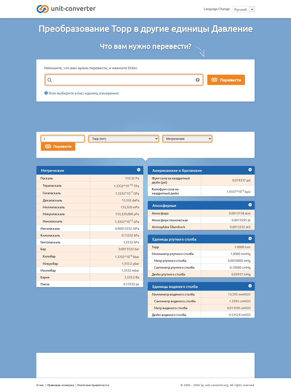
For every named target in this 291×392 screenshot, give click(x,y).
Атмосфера (160, 213)
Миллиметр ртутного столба (172, 254)
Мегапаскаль (50, 228)
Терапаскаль (52, 185)
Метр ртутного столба (170, 260)
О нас (40, 385)
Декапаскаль (52, 200)
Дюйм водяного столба (169, 315)
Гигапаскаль (52, 193)
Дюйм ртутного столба (168, 274)
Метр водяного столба (170, 308)
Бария (45, 277)
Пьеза (44, 284)
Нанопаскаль (52, 221)
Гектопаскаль (50, 242)
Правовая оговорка (60, 385)
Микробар (50, 263)
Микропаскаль (54, 214)
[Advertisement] (146, 116)
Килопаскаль (50, 235)
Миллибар (48, 270)
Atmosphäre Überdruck (168, 227)
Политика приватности (93, 385)
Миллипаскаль (54, 207)
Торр (155, 247)
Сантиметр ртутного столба (174, 267)
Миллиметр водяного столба (173, 294)
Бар (43, 249)
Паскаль (46, 178)
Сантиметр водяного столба (175, 301)
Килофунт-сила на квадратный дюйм (165, 191)
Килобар (49, 256)
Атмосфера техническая (170, 220)
